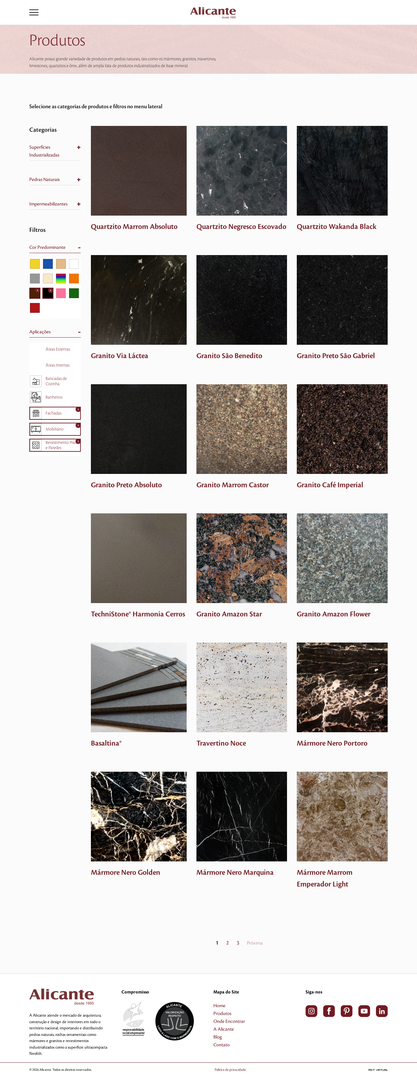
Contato (221, 1045)
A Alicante (223, 1029)
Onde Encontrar (229, 1021)
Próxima (255, 943)
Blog (217, 1037)
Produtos (222, 1013)
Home (219, 1006)
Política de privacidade (239, 1069)
